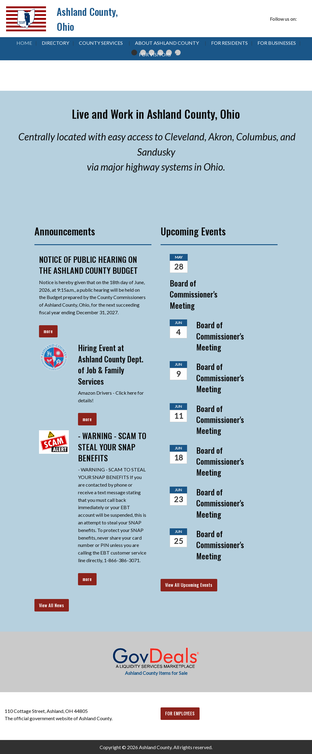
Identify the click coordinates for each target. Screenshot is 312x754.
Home (24, 43)
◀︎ (15, 60)
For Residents (229, 43)
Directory (55, 43)
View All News (51, 605)
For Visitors (155, 54)
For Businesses (276, 43)
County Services (101, 43)
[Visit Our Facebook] (302, 19)
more (48, 331)
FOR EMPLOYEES (180, 713)
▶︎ (301, 60)
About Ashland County (167, 43)
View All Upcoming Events (188, 585)
